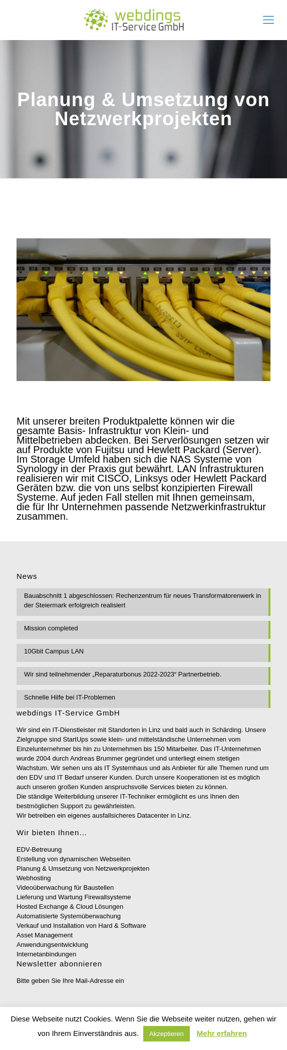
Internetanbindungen (46, 954)
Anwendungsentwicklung (52, 944)
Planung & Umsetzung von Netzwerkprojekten (83, 868)
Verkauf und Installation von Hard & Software (81, 925)
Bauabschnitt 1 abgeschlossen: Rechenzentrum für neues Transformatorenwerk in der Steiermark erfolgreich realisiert (142, 600)
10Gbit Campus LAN (54, 651)
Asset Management (45, 935)
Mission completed (51, 628)
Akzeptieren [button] (166, 1033)
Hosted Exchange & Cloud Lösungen (70, 906)
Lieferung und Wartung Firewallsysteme (74, 897)
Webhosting (34, 878)
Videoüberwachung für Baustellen (65, 887)
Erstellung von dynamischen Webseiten (73, 859)
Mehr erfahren (222, 1033)
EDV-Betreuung (39, 849)
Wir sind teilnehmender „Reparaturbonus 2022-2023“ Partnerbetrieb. (122, 674)
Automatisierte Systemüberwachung (69, 916)
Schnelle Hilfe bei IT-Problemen (69, 697)
